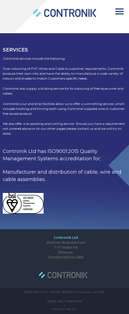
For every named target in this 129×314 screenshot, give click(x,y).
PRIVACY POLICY (64, 309)
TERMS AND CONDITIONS (64, 301)
